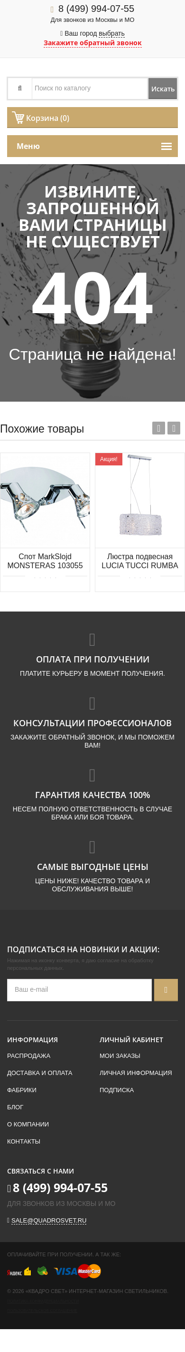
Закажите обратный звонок (93, 42)
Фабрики (22, 1090)
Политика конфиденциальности (43, 1301)
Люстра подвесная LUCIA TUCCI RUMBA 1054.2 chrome (140, 562)
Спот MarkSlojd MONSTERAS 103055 (45, 561)
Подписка (117, 1090)
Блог (15, 1107)
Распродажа (28, 1055)
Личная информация (136, 1072)
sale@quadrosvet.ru (48, 1220)
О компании (28, 1124)
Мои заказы (120, 1055)
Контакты (23, 1141)
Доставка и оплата (39, 1072)
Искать (163, 88)
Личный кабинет (131, 1039)
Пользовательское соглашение (42, 1311)
